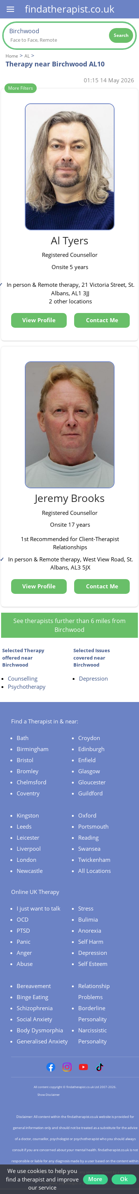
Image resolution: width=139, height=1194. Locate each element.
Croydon (89, 737)
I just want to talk (38, 908)
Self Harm (90, 941)
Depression (93, 678)
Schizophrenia (35, 1008)
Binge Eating (32, 997)
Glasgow (89, 771)
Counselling (22, 678)
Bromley (28, 771)
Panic (23, 941)
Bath (23, 737)
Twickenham (94, 859)
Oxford (87, 815)
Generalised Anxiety (42, 1041)
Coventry (28, 793)
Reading (88, 837)
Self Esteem (92, 963)
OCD (23, 919)
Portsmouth (93, 826)
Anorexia (89, 930)
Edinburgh (91, 749)
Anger (24, 952)
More (95, 1179)
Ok (124, 1179)
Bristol (25, 760)
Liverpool (29, 848)
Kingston (28, 815)
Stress (85, 908)
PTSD (23, 930)
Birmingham (33, 749)
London (26, 859)
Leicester (28, 837)
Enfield (87, 760)
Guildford (90, 793)
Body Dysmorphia (40, 1030)
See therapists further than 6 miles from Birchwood (69, 625)
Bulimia (88, 919)
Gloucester (92, 782)
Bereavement (34, 986)
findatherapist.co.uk (70, 9)
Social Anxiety (34, 1019)
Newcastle (30, 870)
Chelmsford (31, 782)
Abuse (25, 963)
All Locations (94, 870)
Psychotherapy (27, 686)
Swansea (89, 848)
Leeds (24, 826)
